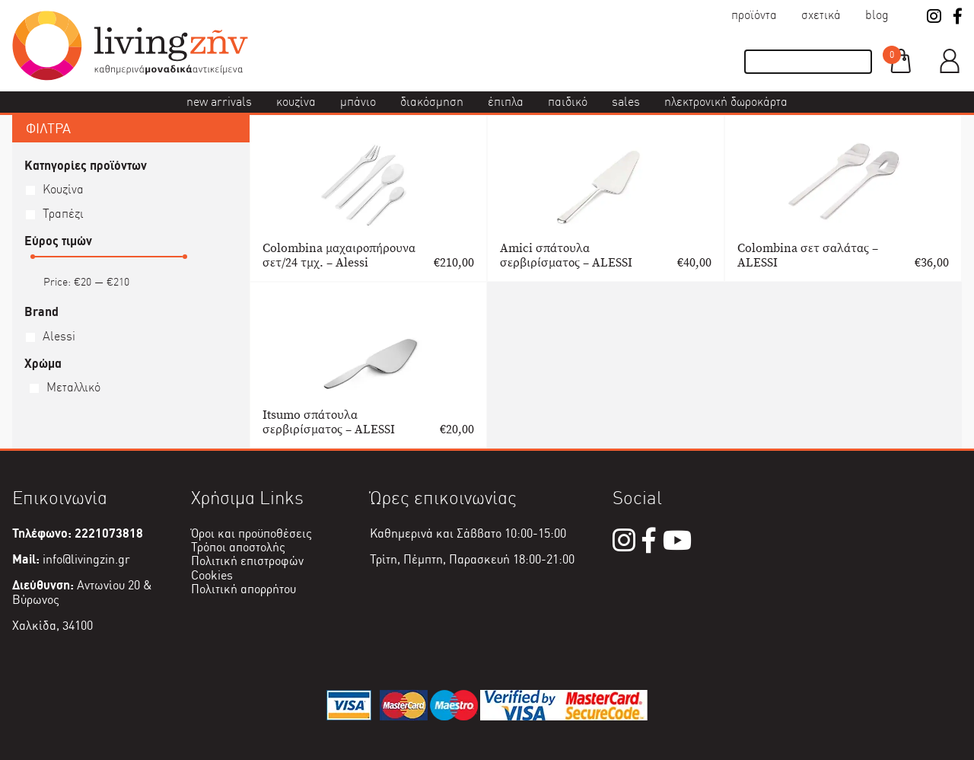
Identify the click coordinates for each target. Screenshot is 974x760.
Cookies (212, 575)
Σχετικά (821, 15)
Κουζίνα (296, 101)
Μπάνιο (358, 101)
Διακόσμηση (431, 101)
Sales (626, 101)
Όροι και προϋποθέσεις (251, 533)
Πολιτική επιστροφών (247, 561)
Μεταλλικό (73, 387)
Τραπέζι (63, 213)
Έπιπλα (506, 101)
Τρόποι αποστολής (238, 547)
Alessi (59, 336)
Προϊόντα (754, 15)
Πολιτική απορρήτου (243, 589)
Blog (877, 15)
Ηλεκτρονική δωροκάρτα (726, 101)
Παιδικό (567, 101)
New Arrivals (219, 101)
